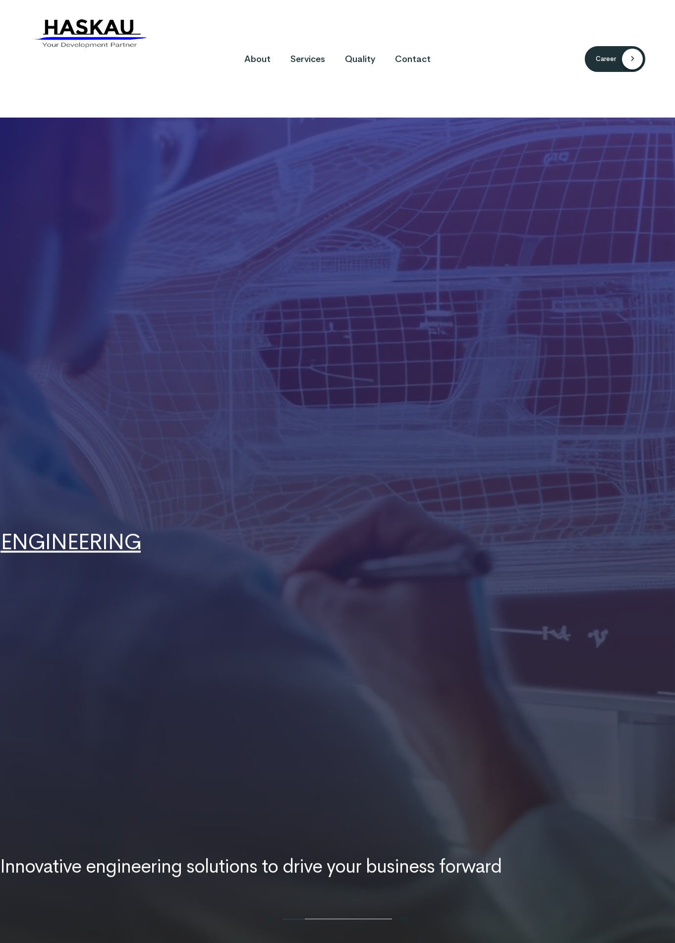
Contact (413, 59)
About (257, 59)
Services (307, 59)
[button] (615, 59)
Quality (360, 59)
